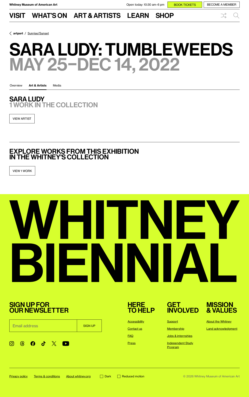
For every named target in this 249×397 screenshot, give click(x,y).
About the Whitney (218, 321)
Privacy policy (18, 376)
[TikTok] (43, 343)
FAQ (130, 336)
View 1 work (22, 171)
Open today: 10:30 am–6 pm (145, 4)
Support (172, 321)
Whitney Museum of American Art (33, 4)
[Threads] (22, 343)
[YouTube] (65, 343)
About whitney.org (78, 376)
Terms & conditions (47, 376)
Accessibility (136, 321)
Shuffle (223, 15)
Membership (175, 328)
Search (236, 15)
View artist (22, 118)
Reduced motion (130, 376)
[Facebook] (32, 343)
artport (18, 33)
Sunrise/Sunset (38, 33)
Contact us (135, 328)
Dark (105, 376)
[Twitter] (54, 343)
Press (132, 343)
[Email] (43, 325)
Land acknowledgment (221, 328)
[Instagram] (11, 343)
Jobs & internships (179, 336)
